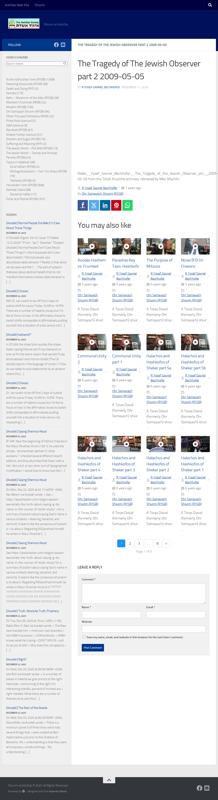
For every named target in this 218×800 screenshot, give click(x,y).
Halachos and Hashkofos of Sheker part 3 (123, 464)
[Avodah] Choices (17, 291)
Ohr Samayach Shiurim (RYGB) (102, 194)
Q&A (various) (14, 125)
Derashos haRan (20, 194)
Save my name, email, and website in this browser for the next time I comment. (135, 637)
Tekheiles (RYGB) (21, 180)
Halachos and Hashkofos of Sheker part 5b (193, 362)
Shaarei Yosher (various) (21, 134)
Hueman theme (58, 791)
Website (87, 621)
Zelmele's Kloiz (15, 190)
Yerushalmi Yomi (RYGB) (21, 185)
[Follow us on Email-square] (62, 44)
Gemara (11, 93)
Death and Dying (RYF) (20, 89)
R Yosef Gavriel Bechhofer (101, 87)
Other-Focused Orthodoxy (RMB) (27, 116)
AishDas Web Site (17, 5)
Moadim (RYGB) (16, 107)
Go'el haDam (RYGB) (23, 167)
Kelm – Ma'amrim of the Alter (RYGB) (29, 98)
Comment (89, 579)
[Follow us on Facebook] (56, 44)
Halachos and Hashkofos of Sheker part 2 (158, 464)
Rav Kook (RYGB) (16, 130)
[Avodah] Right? (16, 659)
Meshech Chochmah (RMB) (23, 102)
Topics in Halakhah (17, 162)
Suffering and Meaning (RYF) (24, 144)
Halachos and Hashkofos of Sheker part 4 (89, 464)
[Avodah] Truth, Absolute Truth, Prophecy (32, 611)
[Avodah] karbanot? (18, 334)
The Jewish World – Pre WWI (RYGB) (29, 148)
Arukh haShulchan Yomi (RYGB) (25, 79)
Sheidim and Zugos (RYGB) (23, 139)
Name (86, 607)
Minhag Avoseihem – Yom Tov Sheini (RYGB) (38, 171)
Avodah (11, 215)
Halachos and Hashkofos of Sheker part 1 (192, 464)
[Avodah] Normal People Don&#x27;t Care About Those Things (33, 225)
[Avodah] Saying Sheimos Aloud (26, 431)
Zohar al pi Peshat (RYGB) (22, 199)
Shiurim (40, 5)
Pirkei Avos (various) (19, 121)
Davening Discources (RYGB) (24, 84)
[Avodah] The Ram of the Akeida (26, 708)
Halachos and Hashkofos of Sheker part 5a (158, 362)
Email (150, 607)
